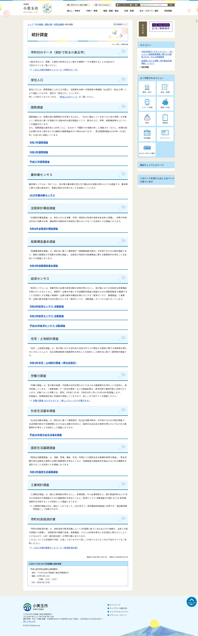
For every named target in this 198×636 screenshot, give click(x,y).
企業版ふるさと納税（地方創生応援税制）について (156, 62)
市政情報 (168, 10)
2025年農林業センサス (42, 195)
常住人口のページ (68, 96)
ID (137, 5)
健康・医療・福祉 (110, 10)
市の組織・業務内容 (43, 24)
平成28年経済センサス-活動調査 (47, 325)
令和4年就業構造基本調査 (44, 265)
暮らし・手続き (73, 10)
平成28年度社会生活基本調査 (46, 435)
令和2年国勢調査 (39, 152)
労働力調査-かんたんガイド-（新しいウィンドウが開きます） (62, 400)
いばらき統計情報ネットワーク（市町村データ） (56, 69)
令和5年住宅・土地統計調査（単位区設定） (54, 363)
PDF (133, 5)
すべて (121, 5)
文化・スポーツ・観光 (149, 10)
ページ (127, 5)
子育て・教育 (91, 10)
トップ (30, 24)
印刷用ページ (121, 24)
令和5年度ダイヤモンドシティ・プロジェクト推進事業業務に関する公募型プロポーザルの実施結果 (157, 54)
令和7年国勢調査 (39, 142)
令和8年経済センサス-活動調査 (47, 306)
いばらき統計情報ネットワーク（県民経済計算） (56, 547)
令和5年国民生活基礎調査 (44, 472)
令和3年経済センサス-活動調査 (47, 316)
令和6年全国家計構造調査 (44, 228)
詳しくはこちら (29, 621)
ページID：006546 (120, 44)
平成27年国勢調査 (40, 161)
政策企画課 (59, 24)
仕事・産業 (129, 10)
